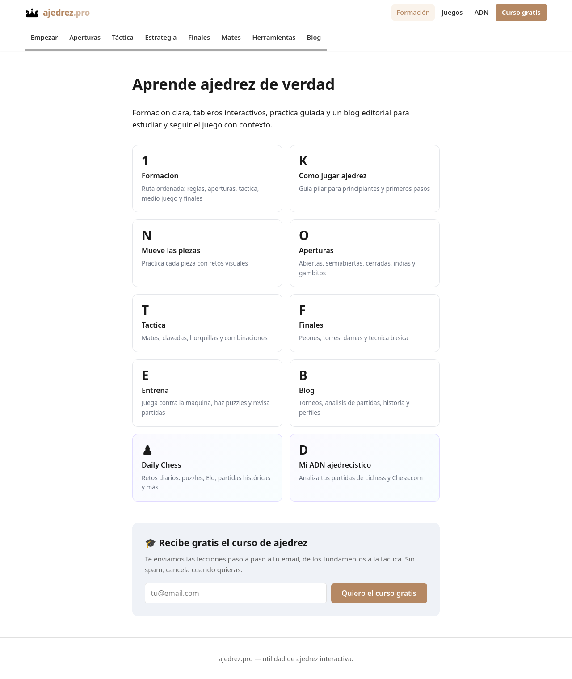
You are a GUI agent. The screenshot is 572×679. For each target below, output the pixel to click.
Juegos (452, 12)
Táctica (123, 37)
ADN (482, 12)
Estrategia (161, 37)
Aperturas (85, 37)
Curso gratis (521, 12)
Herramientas (274, 37)
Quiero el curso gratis (379, 593)
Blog (314, 37)
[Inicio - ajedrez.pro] (57, 12)
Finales (199, 37)
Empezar (44, 37)
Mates (231, 37)
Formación (413, 12)
